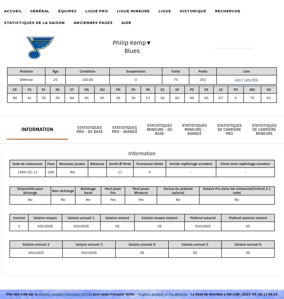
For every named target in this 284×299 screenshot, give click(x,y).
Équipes (67, 11)
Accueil (13, 11)
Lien (238, 80)
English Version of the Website (163, 294)
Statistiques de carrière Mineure (264, 129)
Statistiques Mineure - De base (159, 129)
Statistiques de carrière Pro (229, 129)
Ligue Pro (96, 11)
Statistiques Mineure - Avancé (194, 129)
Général (39, 11)
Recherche (227, 11)
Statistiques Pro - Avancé (124, 129)
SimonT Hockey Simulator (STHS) (65, 294)
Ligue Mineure (133, 11)
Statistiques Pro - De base (89, 129)
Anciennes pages (93, 22)
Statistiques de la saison (34, 22)
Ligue (165, 11)
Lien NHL (251, 80)
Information (37, 129)
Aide (126, 22)
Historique (193, 11)
